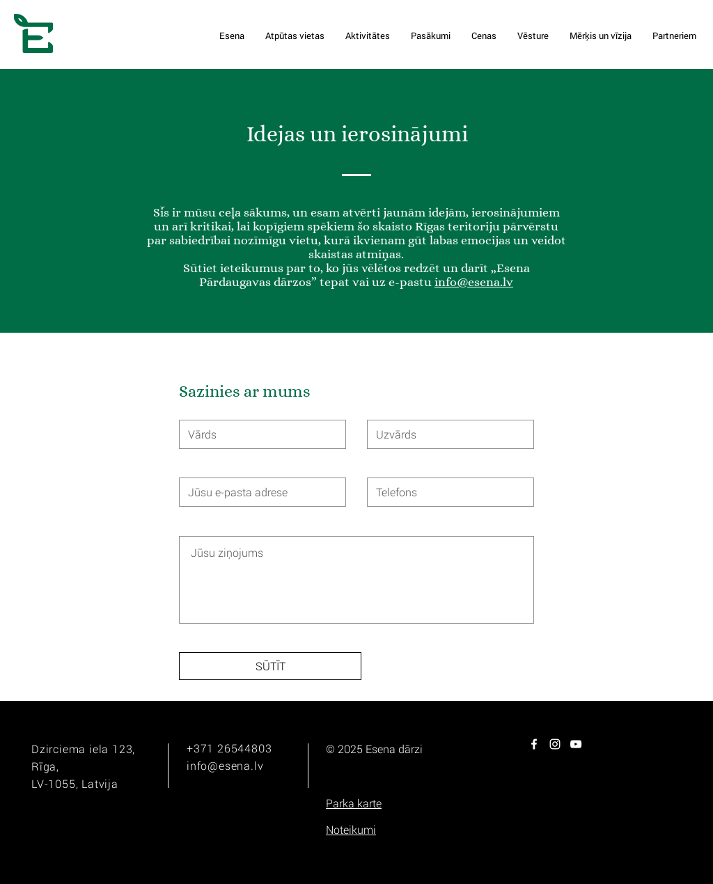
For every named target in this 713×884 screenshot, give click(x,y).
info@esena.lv (473, 282)
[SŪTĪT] (270, 666)
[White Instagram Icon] (555, 744)
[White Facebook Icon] (534, 744)
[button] (354, 803)
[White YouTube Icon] (576, 744)
